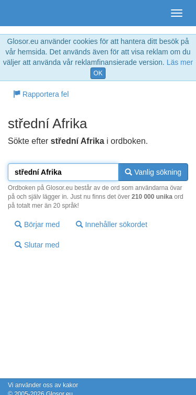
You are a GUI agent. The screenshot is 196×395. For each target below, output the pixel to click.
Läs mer (180, 62)
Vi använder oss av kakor (43, 385)
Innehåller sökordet (111, 224)
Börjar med (37, 224)
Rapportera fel (41, 94)
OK (98, 73)
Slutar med (37, 245)
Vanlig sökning (153, 172)
